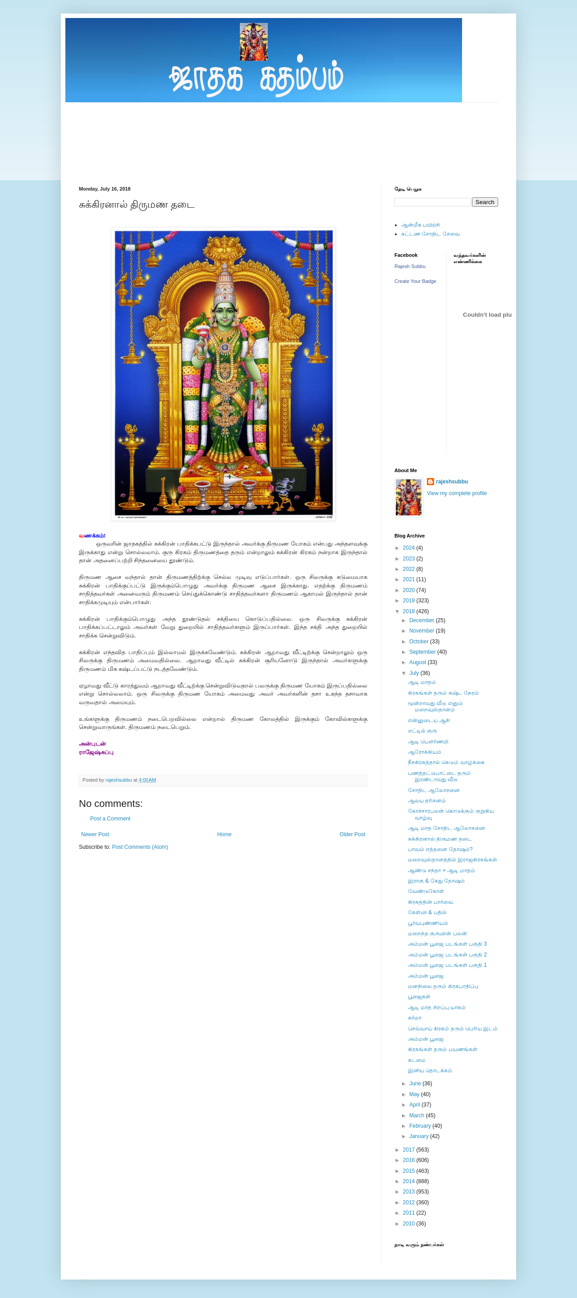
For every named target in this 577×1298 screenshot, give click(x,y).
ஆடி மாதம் (422, 682)
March (417, 1115)
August (418, 662)
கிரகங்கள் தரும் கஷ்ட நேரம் (443, 693)
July (415, 673)
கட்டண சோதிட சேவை (430, 234)
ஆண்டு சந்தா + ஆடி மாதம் (441, 870)
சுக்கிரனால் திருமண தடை (440, 839)
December (422, 620)
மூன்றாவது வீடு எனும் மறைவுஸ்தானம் (435, 706)
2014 (410, 1181)
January (419, 1136)
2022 (410, 569)
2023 (410, 559)
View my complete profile (457, 493)
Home (224, 834)
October (419, 641)
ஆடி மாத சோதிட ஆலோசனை (446, 828)
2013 (410, 1192)
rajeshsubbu (119, 780)
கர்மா (414, 1018)
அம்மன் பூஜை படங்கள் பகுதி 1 (447, 965)
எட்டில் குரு (422, 731)
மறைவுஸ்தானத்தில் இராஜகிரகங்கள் (452, 859)
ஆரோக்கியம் (424, 752)
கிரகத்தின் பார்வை (430, 902)
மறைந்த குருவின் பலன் (437, 933)
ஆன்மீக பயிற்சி (420, 225)
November (422, 631)
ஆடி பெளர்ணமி (428, 741)
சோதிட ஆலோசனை (434, 790)
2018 (410, 611)
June (415, 1083)
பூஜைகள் (419, 996)
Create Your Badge (415, 281)
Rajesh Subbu (410, 266)
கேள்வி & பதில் (427, 912)
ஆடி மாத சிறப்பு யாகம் (437, 1007)
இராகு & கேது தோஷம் (436, 881)
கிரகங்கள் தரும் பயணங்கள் (442, 1049)
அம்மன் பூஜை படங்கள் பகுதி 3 (447, 944)
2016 (410, 1160)
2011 (410, 1213)
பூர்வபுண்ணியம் (428, 923)
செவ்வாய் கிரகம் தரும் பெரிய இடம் (453, 1028)
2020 (410, 590)
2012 (410, 1202)
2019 (410, 600)
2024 (410, 548)
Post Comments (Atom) (140, 847)
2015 (410, 1171)
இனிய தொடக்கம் (430, 1070)
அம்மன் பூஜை (426, 976)
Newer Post (95, 834)
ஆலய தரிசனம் (427, 800)
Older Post (352, 834)
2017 (410, 1150)
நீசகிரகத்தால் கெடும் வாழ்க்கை (446, 762)
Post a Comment (110, 818)
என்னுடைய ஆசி (429, 720)
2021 (410, 579)
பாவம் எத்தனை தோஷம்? (440, 849)
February (420, 1126)
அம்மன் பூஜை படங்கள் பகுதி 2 (447, 955)
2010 (410, 1224)
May (415, 1094)
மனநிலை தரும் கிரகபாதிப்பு (443, 986)
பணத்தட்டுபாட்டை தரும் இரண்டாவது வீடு (439, 776)
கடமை (417, 1060)
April (415, 1105)
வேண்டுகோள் (426, 891)
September (423, 652)
